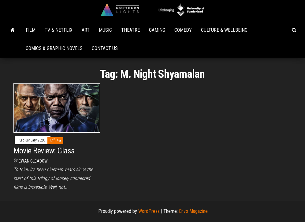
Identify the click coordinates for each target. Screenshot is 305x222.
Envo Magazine (193, 211)
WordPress (149, 211)
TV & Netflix (59, 30)
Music (105, 30)
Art (86, 30)
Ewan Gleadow (33, 161)
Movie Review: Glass (44, 150)
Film (30, 30)
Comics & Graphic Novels (54, 48)
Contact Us (105, 48)
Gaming (157, 30)
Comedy (183, 30)
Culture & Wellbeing (224, 30)
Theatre (130, 30)
